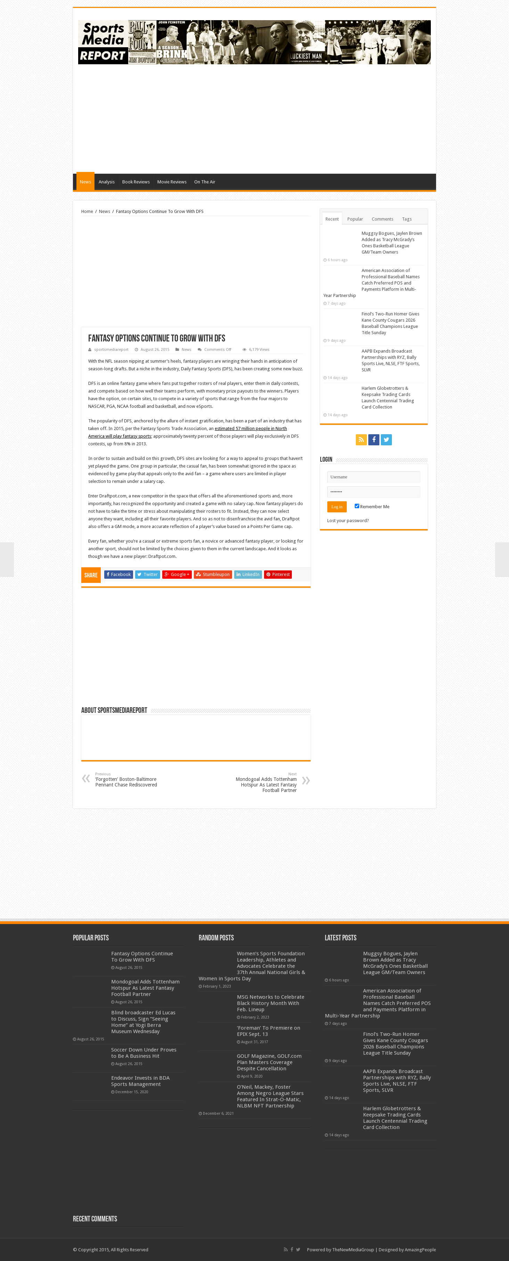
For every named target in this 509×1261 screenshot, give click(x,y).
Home (87, 211)
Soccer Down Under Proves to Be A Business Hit (143, 1053)
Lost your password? (348, 520)
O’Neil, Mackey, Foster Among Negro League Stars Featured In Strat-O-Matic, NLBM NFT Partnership (270, 1096)
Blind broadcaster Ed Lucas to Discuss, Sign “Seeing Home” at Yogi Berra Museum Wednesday (143, 1022)
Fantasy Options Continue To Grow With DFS (142, 956)
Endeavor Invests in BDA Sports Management (140, 1081)
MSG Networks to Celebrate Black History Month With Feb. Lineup (270, 1003)
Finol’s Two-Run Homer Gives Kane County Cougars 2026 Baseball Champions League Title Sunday (395, 1043)
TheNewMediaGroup (353, 1249)
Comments (382, 219)
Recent (332, 219)
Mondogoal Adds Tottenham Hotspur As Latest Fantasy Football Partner (261, 782)
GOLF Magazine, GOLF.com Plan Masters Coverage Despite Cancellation (269, 1062)
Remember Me (372, 506)
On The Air (204, 181)
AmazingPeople (420, 1249)
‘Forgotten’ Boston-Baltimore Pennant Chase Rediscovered (130, 780)
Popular (355, 219)
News (85, 181)
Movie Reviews (172, 181)
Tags (407, 219)
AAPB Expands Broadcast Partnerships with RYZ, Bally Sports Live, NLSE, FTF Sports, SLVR (397, 1080)
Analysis (107, 181)
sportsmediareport (111, 349)
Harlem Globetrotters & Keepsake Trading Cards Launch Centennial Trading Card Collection (395, 1117)
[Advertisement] (304, 118)
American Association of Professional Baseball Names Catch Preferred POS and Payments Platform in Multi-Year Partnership (371, 283)
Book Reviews (136, 181)
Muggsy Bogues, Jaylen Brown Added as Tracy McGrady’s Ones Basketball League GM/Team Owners (395, 962)
